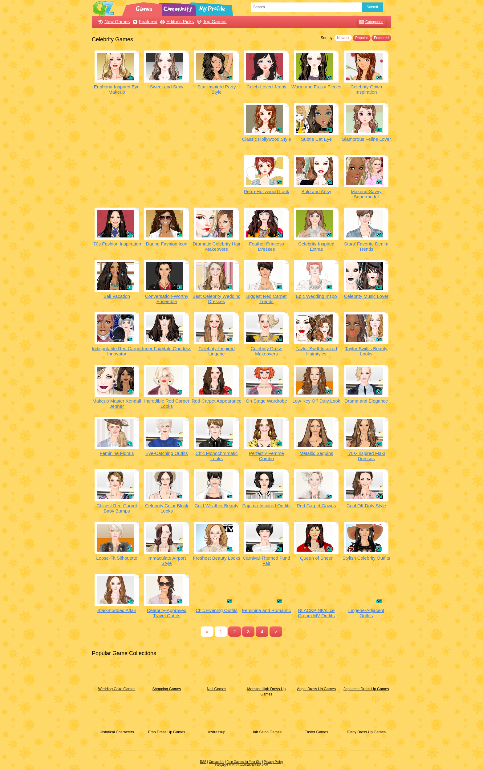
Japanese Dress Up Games (366, 689)
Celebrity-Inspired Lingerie (216, 351)
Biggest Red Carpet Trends (266, 299)
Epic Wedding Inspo (316, 296)
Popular (361, 38)
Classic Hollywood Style (266, 139)
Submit (372, 7)
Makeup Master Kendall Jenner (116, 403)
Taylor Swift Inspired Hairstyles (316, 351)
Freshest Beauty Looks (216, 558)
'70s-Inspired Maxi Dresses (366, 456)
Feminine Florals (117, 453)
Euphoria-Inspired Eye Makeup (117, 89)
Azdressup (216, 732)
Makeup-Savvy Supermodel (366, 194)
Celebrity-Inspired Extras (316, 246)
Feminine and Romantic (266, 610)
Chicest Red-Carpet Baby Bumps (116, 508)
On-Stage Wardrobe (266, 400)
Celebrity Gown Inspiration (366, 89)
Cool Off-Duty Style (366, 505)
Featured (144, 21)
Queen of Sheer (316, 558)
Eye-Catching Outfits (166, 453)
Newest (343, 38)
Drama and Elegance (366, 400)
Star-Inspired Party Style (216, 89)
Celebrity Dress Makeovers (266, 351)
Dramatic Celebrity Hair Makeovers (216, 246)
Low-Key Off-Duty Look (316, 400)
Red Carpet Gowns (316, 505)
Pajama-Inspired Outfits (266, 505)
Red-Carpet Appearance (217, 400)
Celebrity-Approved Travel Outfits (166, 613)
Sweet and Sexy (166, 86)
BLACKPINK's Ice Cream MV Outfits (316, 613)
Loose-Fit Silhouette (116, 558)
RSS (203, 762)
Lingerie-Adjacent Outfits (366, 613)
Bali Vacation (117, 296)
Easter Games (316, 732)
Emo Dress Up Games (166, 732)
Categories (370, 22)
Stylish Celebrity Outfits (366, 558)
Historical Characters (116, 732)
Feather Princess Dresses (266, 246)
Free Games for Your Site (244, 762)
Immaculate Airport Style (166, 560)
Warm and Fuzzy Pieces (316, 86)
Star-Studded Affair (116, 610)
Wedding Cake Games (117, 689)
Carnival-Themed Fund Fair (266, 560)
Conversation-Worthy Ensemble (167, 299)
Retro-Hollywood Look (266, 191)
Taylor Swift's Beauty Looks (366, 351)
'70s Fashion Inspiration (116, 243)
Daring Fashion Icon (166, 243)
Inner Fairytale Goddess (166, 348)
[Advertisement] (167, 146)
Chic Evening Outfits (216, 610)
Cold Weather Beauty (216, 505)
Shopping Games (166, 689)
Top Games (211, 21)
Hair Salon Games (266, 732)
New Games (113, 21)
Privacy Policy (273, 762)
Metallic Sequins (316, 453)
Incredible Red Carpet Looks (166, 403)
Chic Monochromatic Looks (217, 456)
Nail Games (216, 689)
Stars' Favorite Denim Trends (366, 246)
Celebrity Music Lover (366, 296)
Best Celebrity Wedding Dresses (217, 299)
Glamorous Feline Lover (366, 139)
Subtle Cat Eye (316, 139)
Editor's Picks (176, 21)
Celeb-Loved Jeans (266, 86)
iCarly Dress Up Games (366, 732)
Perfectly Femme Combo (266, 456)
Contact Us (216, 762)
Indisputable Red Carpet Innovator (117, 351)
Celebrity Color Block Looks (166, 508)
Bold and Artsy (316, 191)
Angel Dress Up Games (316, 689)
